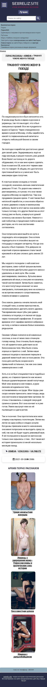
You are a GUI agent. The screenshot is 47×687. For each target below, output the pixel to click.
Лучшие (24, 12)
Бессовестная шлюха (22, 592)
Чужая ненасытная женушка (22, 494)
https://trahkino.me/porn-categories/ (15, 38)
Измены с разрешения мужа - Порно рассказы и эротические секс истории (22, 544)
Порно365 (5, 30)
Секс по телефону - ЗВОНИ (23, 670)
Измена (12, 451)
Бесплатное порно (8, 25)
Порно (3, 28)
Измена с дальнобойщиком (22, 636)
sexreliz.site (7, 677)
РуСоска (4, 35)
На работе (36, 451)
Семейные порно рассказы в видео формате (18, 47)
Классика (23, 451)
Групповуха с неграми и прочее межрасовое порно (21, 33)
